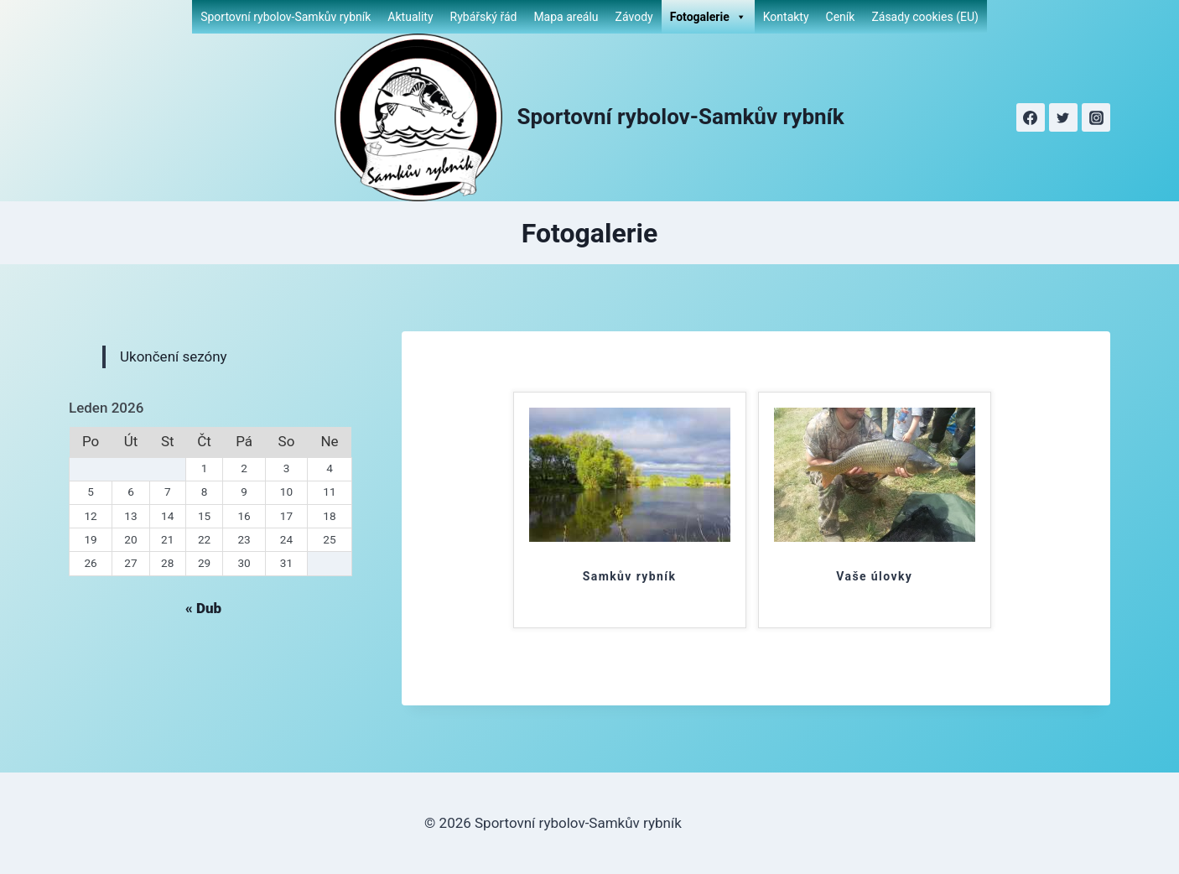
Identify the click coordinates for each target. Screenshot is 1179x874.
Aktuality (410, 16)
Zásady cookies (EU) (924, 16)
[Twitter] (1063, 117)
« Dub (203, 608)
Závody (634, 16)
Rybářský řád (483, 16)
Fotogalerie (708, 17)
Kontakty (786, 16)
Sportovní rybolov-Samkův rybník (285, 16)
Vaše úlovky (874, 576)
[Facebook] (1030, 117)
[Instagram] (1096, 117)
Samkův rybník (630, 576)
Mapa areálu (565, 16)
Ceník (840, 16)
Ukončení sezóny (173, 356)
